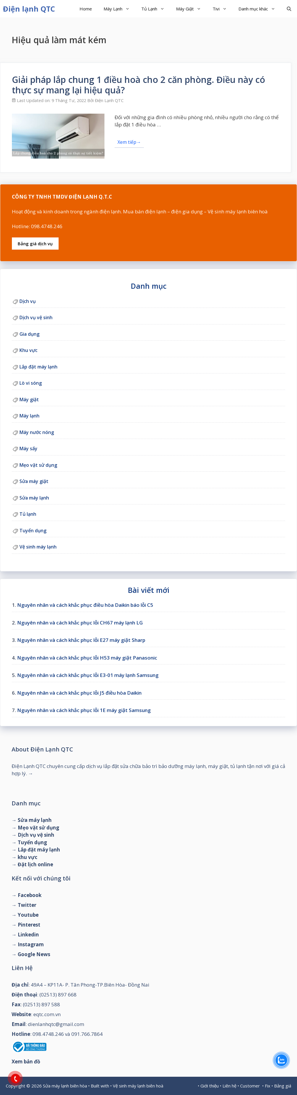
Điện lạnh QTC (29, 9)
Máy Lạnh (119, 8)
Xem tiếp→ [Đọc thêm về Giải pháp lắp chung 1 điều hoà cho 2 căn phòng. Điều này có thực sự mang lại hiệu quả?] (129, 142)
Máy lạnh (29, 416)
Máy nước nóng (36, 432)
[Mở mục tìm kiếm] (289, 8)
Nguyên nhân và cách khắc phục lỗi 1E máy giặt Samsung (84, 710)
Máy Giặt (191, 8)
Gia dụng (29, 334)
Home (85, 9)
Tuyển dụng (32, 530)
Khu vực (28, 350)
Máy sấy (28, 448)
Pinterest (29, 924)
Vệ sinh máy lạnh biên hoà (138, 1086)
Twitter (27, 905)
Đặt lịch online (35, 864)
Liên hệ (229, 1086)
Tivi (223, 8)
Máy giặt (29, 399)
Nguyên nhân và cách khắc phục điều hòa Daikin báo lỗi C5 (85, 605)
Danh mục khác (259, 8)
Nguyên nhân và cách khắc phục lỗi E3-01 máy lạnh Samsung (88, 675)
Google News (34, 954)
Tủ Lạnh (155, 8)
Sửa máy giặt (33, 481)
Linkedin (28, 934)
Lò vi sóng (30, 383)
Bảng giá (282, 1086)
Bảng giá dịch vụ (35, 243)
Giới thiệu (209, 1086)
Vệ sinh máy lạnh (38, 547)
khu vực (27, 857)
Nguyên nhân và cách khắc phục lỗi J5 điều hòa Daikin (79, 692)
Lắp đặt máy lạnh (38, 367)
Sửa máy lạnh (34, 498)
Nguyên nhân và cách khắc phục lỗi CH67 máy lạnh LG (80, 622)
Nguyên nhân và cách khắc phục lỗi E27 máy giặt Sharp (81, 640)
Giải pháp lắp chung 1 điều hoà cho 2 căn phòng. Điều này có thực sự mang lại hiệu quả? (138, 85)
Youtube (28, 914)
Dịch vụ (27, 301)
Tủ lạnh (27, 514)
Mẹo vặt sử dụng (38, 465)
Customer (250, 1086)
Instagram (31, 944)
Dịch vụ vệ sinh (35, 317)
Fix (267, 1086)
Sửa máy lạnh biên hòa (65, 1086)
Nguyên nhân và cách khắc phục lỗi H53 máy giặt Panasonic (87, 657)
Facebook (29, 895)
